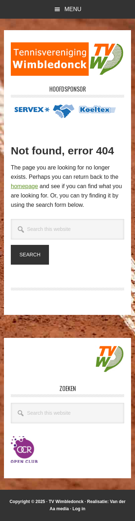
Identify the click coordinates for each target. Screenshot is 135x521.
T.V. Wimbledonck (67, 58)
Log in (78, 508)
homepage (24, 186)
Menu (72, 9)
